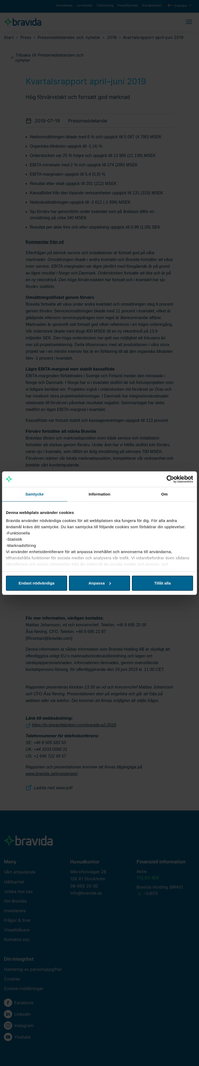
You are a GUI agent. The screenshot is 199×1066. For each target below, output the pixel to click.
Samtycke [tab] (34, 494)
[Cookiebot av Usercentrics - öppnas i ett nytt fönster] (170, 479)
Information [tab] (99, 494)
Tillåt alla (162, 583)
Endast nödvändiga (36, 583)
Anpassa (99, 583)
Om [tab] (164, 494)
